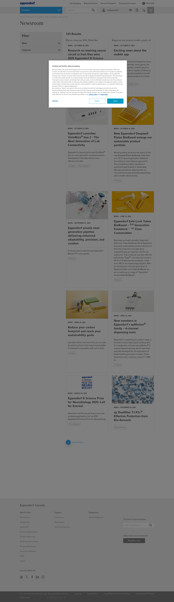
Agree (115, 101)
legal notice (104, 94)
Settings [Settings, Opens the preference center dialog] (55, 101)
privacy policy (93, 94)
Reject (97, 101)
